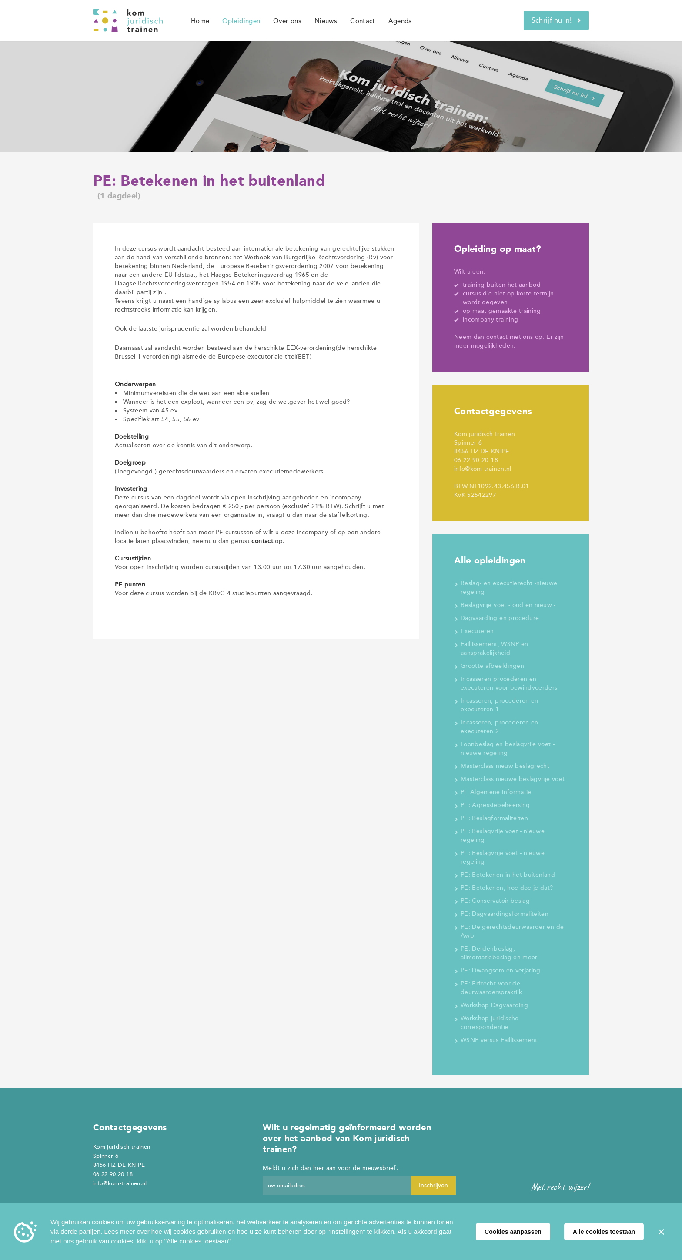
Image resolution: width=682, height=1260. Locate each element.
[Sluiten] (661, 1231)
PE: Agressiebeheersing (495, 805)
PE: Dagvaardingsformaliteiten (504, 914)
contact (497, 337)
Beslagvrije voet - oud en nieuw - (508, 605)
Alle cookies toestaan (604, 1231)
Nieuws (325, 21)
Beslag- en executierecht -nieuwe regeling (509, 588)
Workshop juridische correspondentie (490, 1023)
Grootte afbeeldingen (492, 666)
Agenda (400, 21)
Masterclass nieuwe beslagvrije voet (513, 779)
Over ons (287, 21)
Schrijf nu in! (556, 20)
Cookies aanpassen (513, 1231)
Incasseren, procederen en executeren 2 (499, 727)
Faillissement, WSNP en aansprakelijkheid (494, 648)
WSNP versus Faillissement (499, 1040)
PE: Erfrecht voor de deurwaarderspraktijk (491, 988)
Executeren (477, 631)
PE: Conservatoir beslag (495, 901)
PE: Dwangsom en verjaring (501, 970)
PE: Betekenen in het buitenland (508, 874)
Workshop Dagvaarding (494, 1005)
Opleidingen (241, 21)
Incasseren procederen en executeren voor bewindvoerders (509, 683)
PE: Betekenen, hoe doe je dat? (507, 887)
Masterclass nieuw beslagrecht (505, 766)
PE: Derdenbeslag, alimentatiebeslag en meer (499, 953)
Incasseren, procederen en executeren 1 (499, 705)
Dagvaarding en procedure (500, 618)
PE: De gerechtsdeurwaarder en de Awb (512, 931)
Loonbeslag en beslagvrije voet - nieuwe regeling (508, 749)
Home (200, 21)
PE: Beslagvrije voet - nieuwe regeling (503, 836)
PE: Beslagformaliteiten (494, 818)
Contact (362, 21)
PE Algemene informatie (496, 792)
